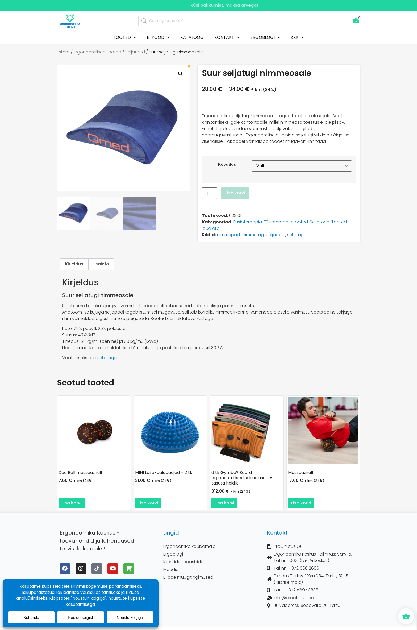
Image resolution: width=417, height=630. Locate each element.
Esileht (63, 52)
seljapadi (275, 235)
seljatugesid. (110, 358)
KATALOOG (192, 37)
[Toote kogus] (209, 193)
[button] (180, 74)
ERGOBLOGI (265, 37)
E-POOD (158, 37)
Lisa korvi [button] (71, 503)
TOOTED (124, 37)
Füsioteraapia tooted (286, 222)
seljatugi (296, 235)
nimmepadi (229, 235)
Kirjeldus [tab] (74, 264)
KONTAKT (227, 37)
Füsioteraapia (247, 222)
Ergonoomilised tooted (97, 52)
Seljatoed (135, 52)
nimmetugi (254, 235)
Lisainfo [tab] (101, 264)
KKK (297, 37)
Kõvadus (227, 164)
